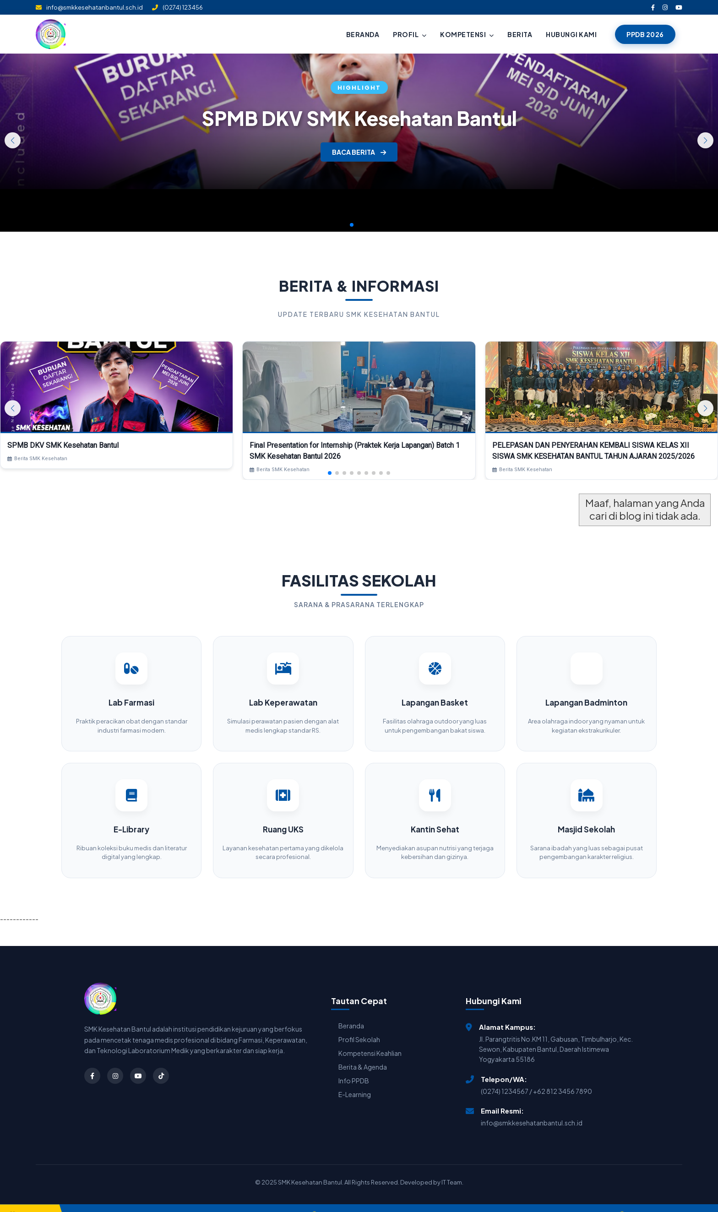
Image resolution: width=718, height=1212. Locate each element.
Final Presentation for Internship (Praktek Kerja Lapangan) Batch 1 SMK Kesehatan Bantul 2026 (355, 451)
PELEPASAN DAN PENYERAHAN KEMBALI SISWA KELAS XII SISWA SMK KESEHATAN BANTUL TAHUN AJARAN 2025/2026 (593, 451)
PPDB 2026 (645, 34)
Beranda (351, 1013)
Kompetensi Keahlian (370, 1040)
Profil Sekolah (359, 1026)
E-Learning (354, 1081)
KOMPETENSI (467, 34)
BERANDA (363, 34)
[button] (705, 140)
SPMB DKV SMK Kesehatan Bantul (359, 118)
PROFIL (409, 34)
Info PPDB (353, 1068)
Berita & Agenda (362, 1054)
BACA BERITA (359, 152)
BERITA (519, 34)
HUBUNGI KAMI (571, 34)
